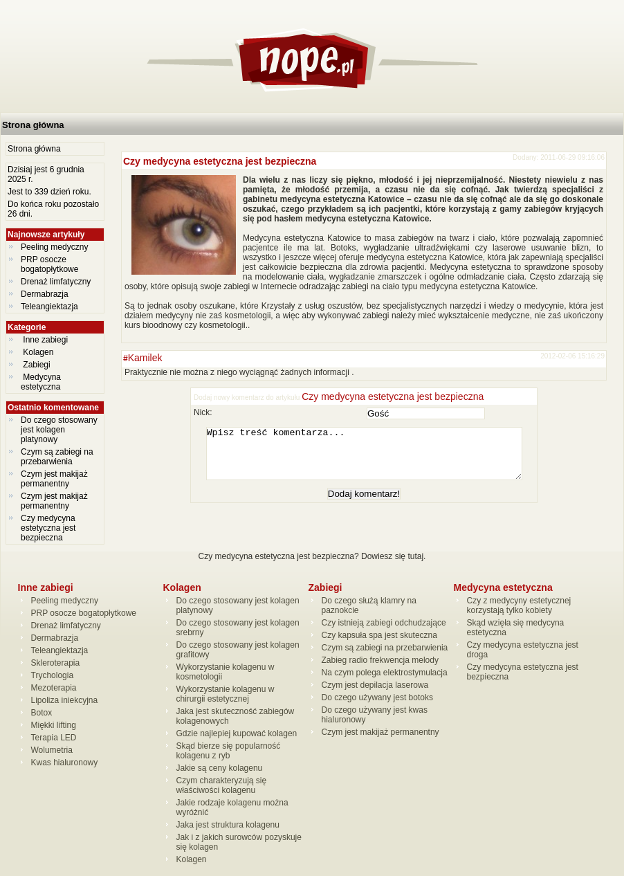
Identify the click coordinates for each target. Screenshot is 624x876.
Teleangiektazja (49, 306)
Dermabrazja (44, 294)
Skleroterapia (55, 663)
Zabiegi (37, 364)
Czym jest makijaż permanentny (54, 479)
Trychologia (52, 675)
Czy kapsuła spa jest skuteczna (379, 635)
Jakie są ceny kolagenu (219, 768)
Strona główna (33, 125)
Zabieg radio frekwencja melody (380, 660)
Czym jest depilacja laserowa (375, 685)
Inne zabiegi (45, 340)
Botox (42, 713)
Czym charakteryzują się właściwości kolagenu (221, 785)
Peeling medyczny (54, 247)
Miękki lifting (53, 725)
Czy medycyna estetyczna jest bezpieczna (48, 527)
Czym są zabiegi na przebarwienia (57, 456)
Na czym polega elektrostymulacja (385, 672)
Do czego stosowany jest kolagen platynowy (59, 429)
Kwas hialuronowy (64, 762)
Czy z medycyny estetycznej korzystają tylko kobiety (519, 605)
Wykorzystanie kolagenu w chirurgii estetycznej (225, 694)
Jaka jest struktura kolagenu (227, 825)
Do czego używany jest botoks (377, 697)
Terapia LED (54, 737)
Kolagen (38, 352)
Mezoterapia (54, 688)
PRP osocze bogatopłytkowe (49, 264)
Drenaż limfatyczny (56, 281)
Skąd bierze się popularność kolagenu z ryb (228, 750)
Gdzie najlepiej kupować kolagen (236, 733)
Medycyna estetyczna (42, 382)
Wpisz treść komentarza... (371, 459)
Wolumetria (52, 750)
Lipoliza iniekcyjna (64, 700)
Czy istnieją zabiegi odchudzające (384, 623)
